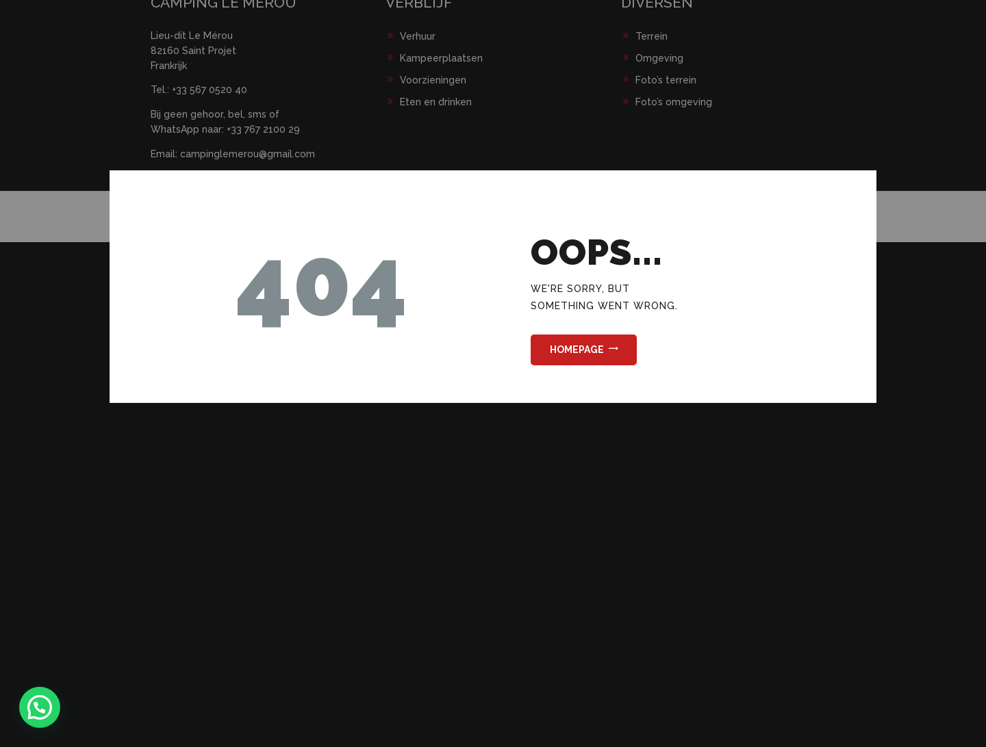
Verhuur (417, 36)
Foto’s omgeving (673, 101)
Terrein (651, 36)
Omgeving (659, 58)
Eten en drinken (436, 101)
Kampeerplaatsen (441, 58)
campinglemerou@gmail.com (247, 153)
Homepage (577, 349)
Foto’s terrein (665, 80)
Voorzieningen (433, 80)
